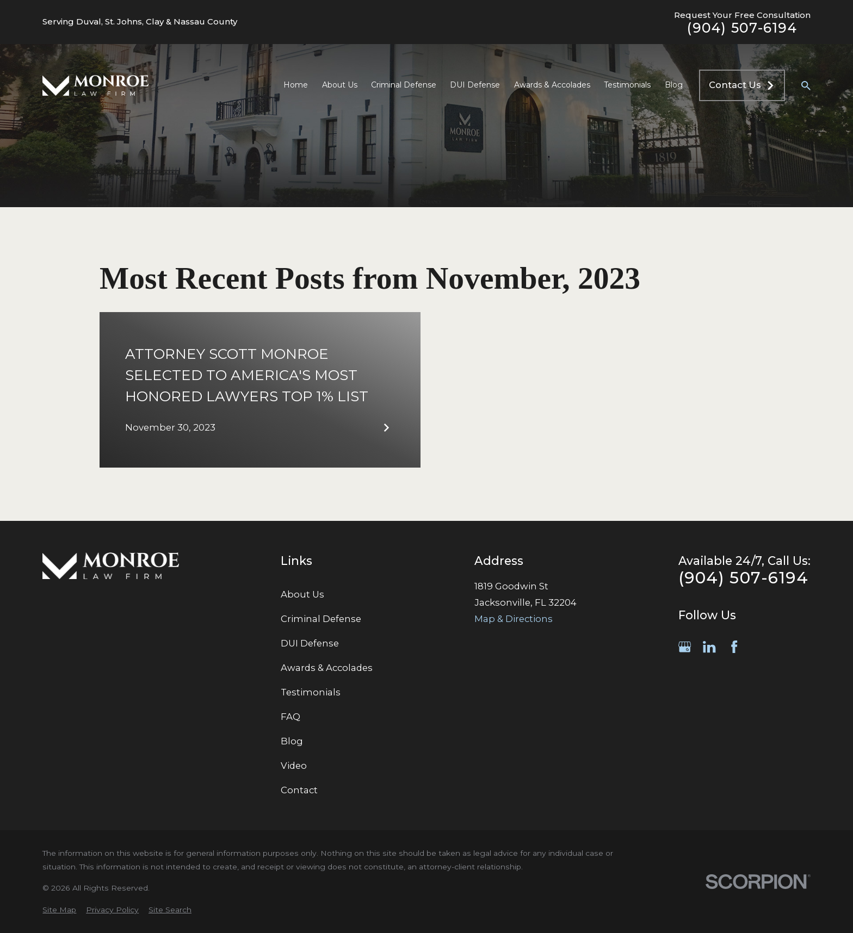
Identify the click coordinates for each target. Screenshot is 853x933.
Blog (292, 741)
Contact (299, 790)
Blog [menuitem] (674, 85)
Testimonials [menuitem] (627, 85)
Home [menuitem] (295, 85)
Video (294, 765)
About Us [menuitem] (339, 85)
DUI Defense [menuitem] (475, 85)
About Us (302, 594)
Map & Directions (513, 618)
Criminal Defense (321, 618)
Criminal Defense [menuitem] (403, 85)
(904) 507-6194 (742, 28)
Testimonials (311, 692)
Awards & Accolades (327, 667)
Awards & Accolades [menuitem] (552, 85)
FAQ (290, 716)
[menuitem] (59, 910)
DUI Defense (310, 643)
